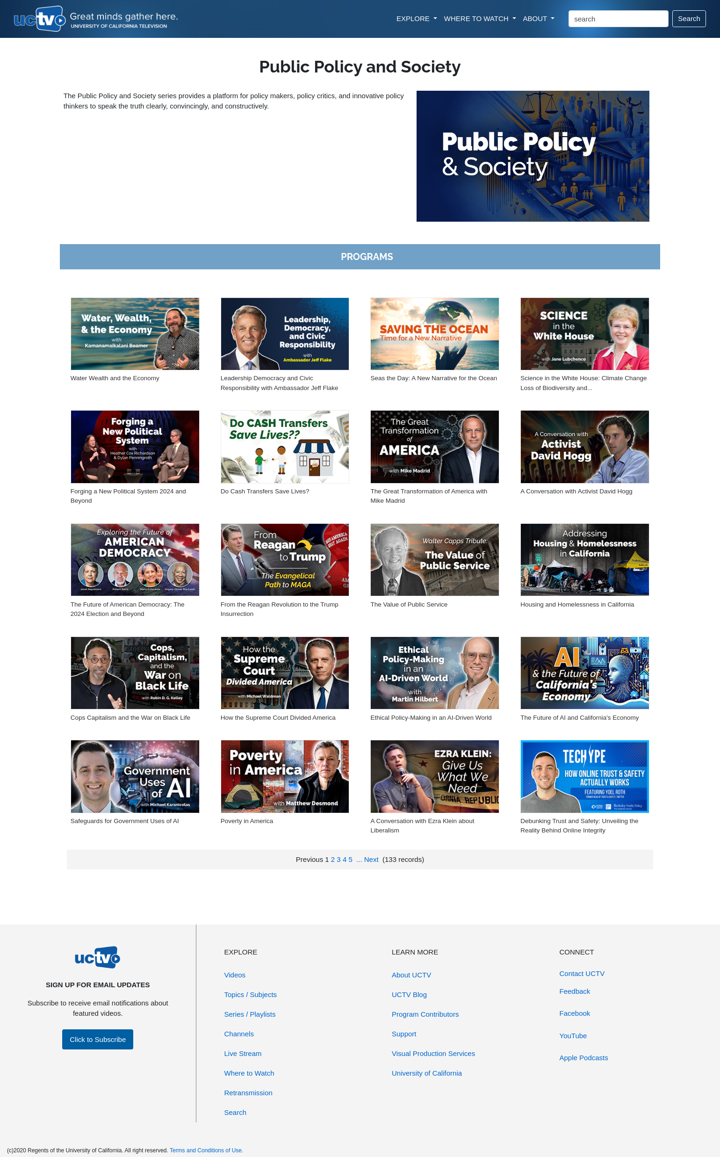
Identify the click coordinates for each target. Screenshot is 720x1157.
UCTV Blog (409, 994)
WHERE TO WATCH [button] (477, 18)
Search (689, 18)
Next (371, 859)
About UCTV (411, 975)
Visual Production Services (433, 1053)
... (359, 859)
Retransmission (248, 1093)
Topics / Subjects (250, 994)
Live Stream (243, 1053)
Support (404, 1034)
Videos (235, 975)
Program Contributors (425, 1014)
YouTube (573, 1036)
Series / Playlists (250, 1014)
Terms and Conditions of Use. (206, 1150)
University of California (427, 1073)
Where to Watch (249, 1073)
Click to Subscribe (98, 1039)
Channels (239, 1034)
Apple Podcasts (584, 1058)
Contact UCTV (582, 973)
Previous (309, 859)
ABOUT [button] (536, 18)
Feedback (575, 991)
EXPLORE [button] (414, 18)
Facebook (575, 1013)
